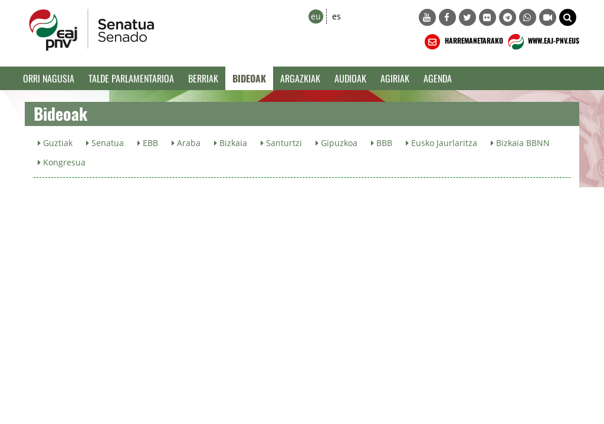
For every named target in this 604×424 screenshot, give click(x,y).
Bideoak (249, 78)
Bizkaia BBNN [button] (520, 142)
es (336, 16)
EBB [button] (147, 142)
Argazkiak (300, 78)
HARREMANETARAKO (462, 41)
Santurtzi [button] (281, 142)
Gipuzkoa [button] (336, 142)
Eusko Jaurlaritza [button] (441, 142)
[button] (567, 17)
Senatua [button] (105, 142)
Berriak (203, 78)
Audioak (350, 78)
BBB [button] (381, 142)
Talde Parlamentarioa (131, 78)
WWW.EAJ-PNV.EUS (542, 41)
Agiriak (394, 78)
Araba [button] (186, 142)
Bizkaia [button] (230, 142)
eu (316, 16)
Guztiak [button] (55, 142)
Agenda (438, 78)
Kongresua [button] (62, 162)
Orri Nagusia (48, 78)
